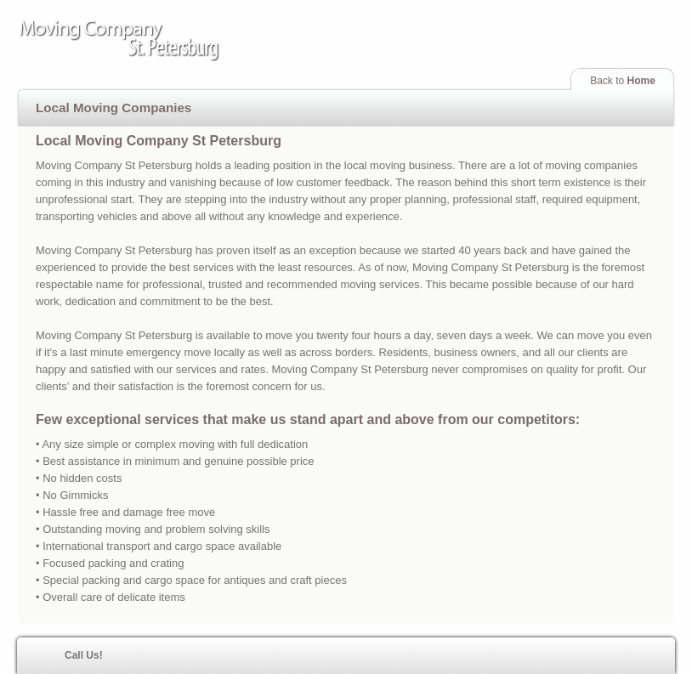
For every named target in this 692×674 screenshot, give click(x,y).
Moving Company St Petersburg (147, 41)
